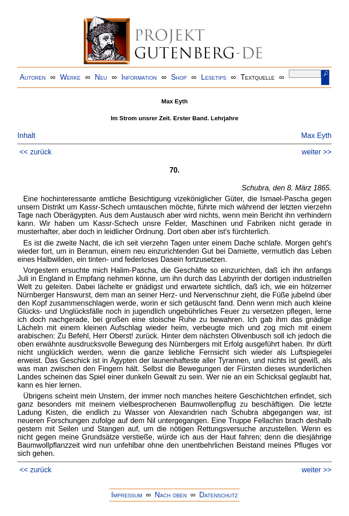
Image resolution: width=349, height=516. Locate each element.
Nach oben (170, 495)
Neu (101, 77)
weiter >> (317, 152)
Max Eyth (316, 135)
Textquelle (258, 77)
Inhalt (26, 135)
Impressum (126, 495)
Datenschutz (218, 495)
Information (139, 77)
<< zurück (35, 152)
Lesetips (213, 77)
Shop (179, 77)
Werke (70, 77)
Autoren (33, 77)
